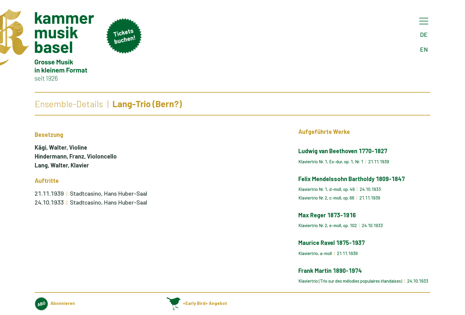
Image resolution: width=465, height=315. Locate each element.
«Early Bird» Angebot (197, 303)
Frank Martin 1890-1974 (330, 270)
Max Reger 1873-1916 (327, 215)
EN (424, 49)
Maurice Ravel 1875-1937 (331, 242)
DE (424, 34)
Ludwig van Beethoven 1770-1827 (342, 150)
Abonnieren (55, 303)
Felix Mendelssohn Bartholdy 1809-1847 (351, 178)
